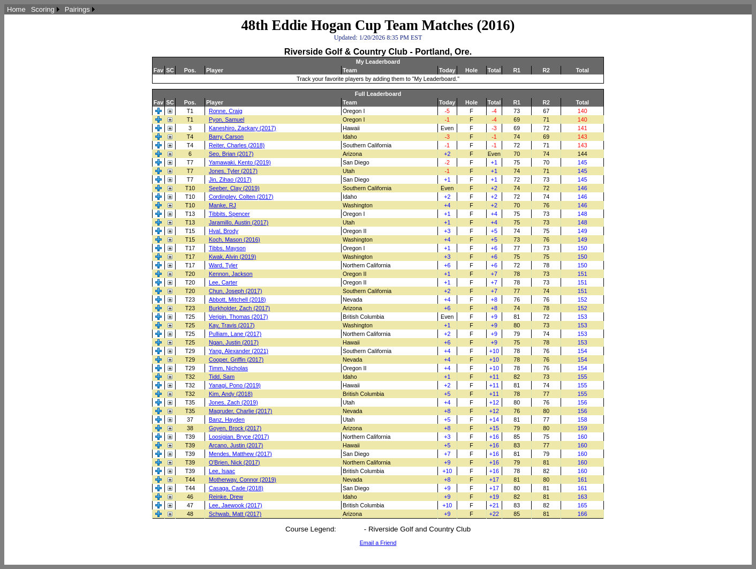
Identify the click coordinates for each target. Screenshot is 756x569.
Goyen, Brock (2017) (235, 428)
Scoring (43, 9)
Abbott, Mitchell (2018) (237, 299)
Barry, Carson (226, 136)
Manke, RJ (222, 205)
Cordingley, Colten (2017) (241, 196)
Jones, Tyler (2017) (233, 171)
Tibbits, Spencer (229, 214)
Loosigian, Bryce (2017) (239, 436)
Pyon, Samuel (226, 119)
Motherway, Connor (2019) (242, 479)
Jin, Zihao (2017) (230, 179)
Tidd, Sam (222, 376)
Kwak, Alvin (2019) (232, 256)
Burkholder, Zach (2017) (239, 308)
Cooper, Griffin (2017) (236, 359)
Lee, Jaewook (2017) (235, 505)
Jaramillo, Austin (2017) (238, 222)
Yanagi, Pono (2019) (235, 385)
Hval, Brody (223, 231)
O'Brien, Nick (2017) (234, 462)
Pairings (77, 9)
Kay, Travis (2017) (232, 325)
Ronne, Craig (226, 111)
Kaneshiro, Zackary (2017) (242, 128)
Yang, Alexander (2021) (238, 351)
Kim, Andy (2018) (231, 394)
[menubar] (50, 9)
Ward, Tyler (223, 265)
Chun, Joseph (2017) (235, 291)
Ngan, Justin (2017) (234, 342)
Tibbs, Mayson (227, 248)
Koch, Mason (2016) (234, 239)
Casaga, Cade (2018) (236, 488)
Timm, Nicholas (228, 368)
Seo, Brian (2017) (231, 154)
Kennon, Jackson (231, 274)
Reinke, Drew (226, 496)
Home (16, 9)
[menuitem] (16, 9)
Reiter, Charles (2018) (236, 145)
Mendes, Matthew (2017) (240, 454)
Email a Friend (378, 543)
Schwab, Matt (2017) (235, 514)
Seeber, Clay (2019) (234, 188)
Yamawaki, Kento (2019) (240, 162)
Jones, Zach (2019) (233, 402)
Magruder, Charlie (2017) (240, 411)
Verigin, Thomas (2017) (238, 316)
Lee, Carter (223, 282)
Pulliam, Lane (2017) (235, 334)
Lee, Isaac (222, 471)
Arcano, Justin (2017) (236, 445)
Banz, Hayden (227, 419)
